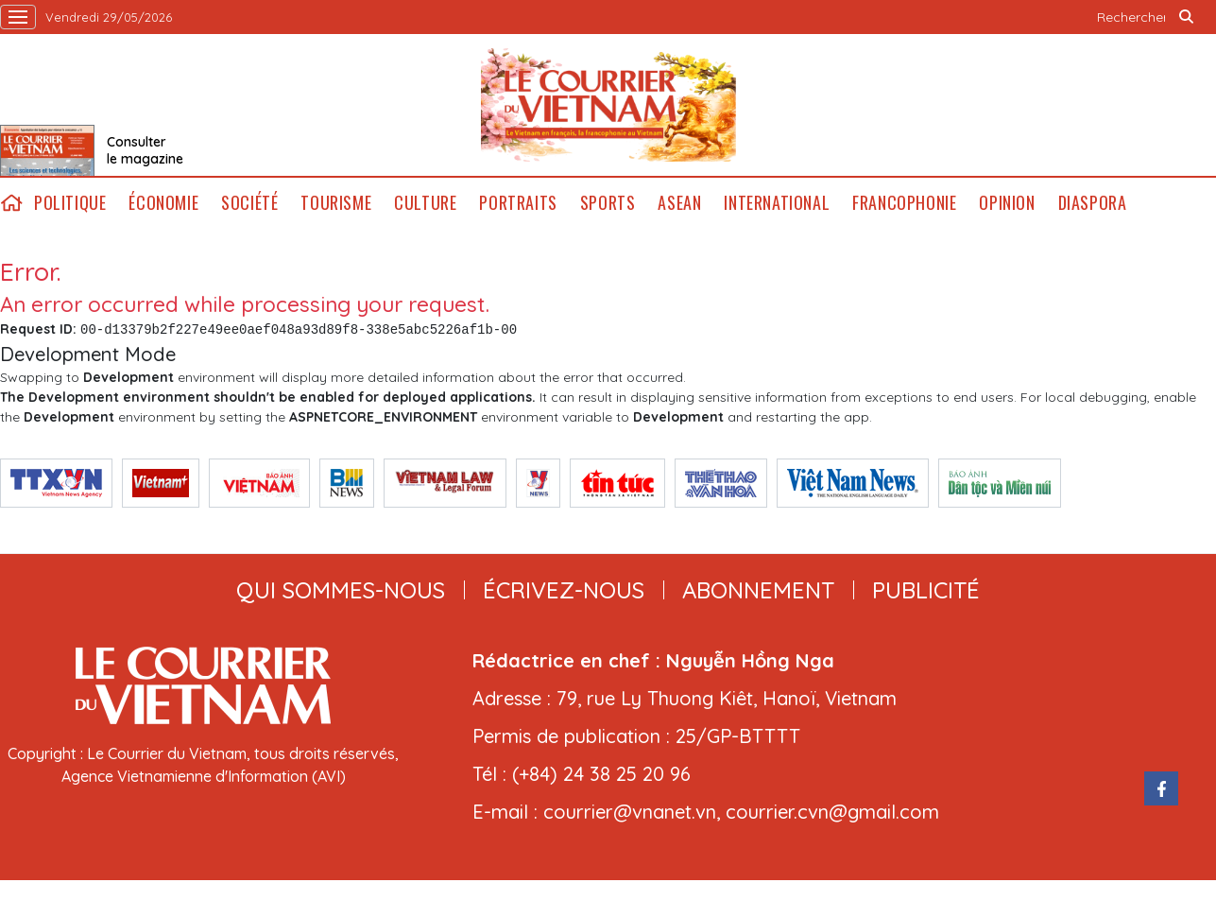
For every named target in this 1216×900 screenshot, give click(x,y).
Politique (70, 203)
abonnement (758, 590)
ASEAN (679, 203)
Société (249, 203)
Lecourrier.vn (608, 105)
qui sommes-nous (340, 590)
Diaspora (1092, 203)
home (11, 203)
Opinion (1007, 203)
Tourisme (335, 203)
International (777, 203)
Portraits (518, 203)
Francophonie (904, 203)
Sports (608, 203)
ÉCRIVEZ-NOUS (563, 590)
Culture (425, 203)
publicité (926, 590)
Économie (163, 203)
